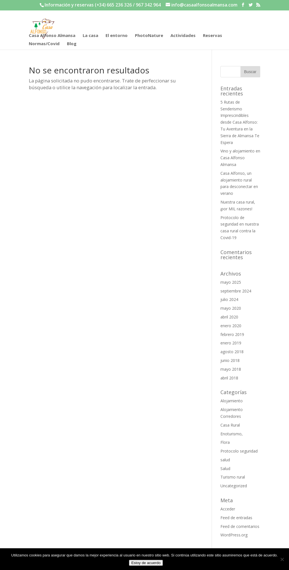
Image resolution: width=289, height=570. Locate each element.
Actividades (183, 35)
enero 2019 (230, 343)
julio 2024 (229, 299)
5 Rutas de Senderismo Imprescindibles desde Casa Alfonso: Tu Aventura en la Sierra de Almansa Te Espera (239, 122)
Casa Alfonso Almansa (52, 35)
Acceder (227, 509)
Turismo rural (232, 477)
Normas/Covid (44, 44)
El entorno (117, 35)
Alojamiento (231, 400)
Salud (225, 468)
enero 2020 (230, 325)
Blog (71, 44)
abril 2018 (229, 378)
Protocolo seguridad (239, 451)
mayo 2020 (230, 308)
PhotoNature (149, 35)
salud (225, 459)
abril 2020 (229, 317)
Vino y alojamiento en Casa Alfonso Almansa (240, 157)
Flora (225, 442)
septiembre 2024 (235, 291)
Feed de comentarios (239, 526)
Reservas (212, 35)
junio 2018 (230, 360)
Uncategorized (233, 485)
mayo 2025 (230, 282)
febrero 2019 (232, 334)
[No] (282, 559)
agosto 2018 (232, 351)
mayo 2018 (230, 369)
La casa (90, 35)
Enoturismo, (231, 433)
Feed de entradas (236, 517)
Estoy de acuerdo (146, 563)
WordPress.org (234, 535)
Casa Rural (230, 425)
